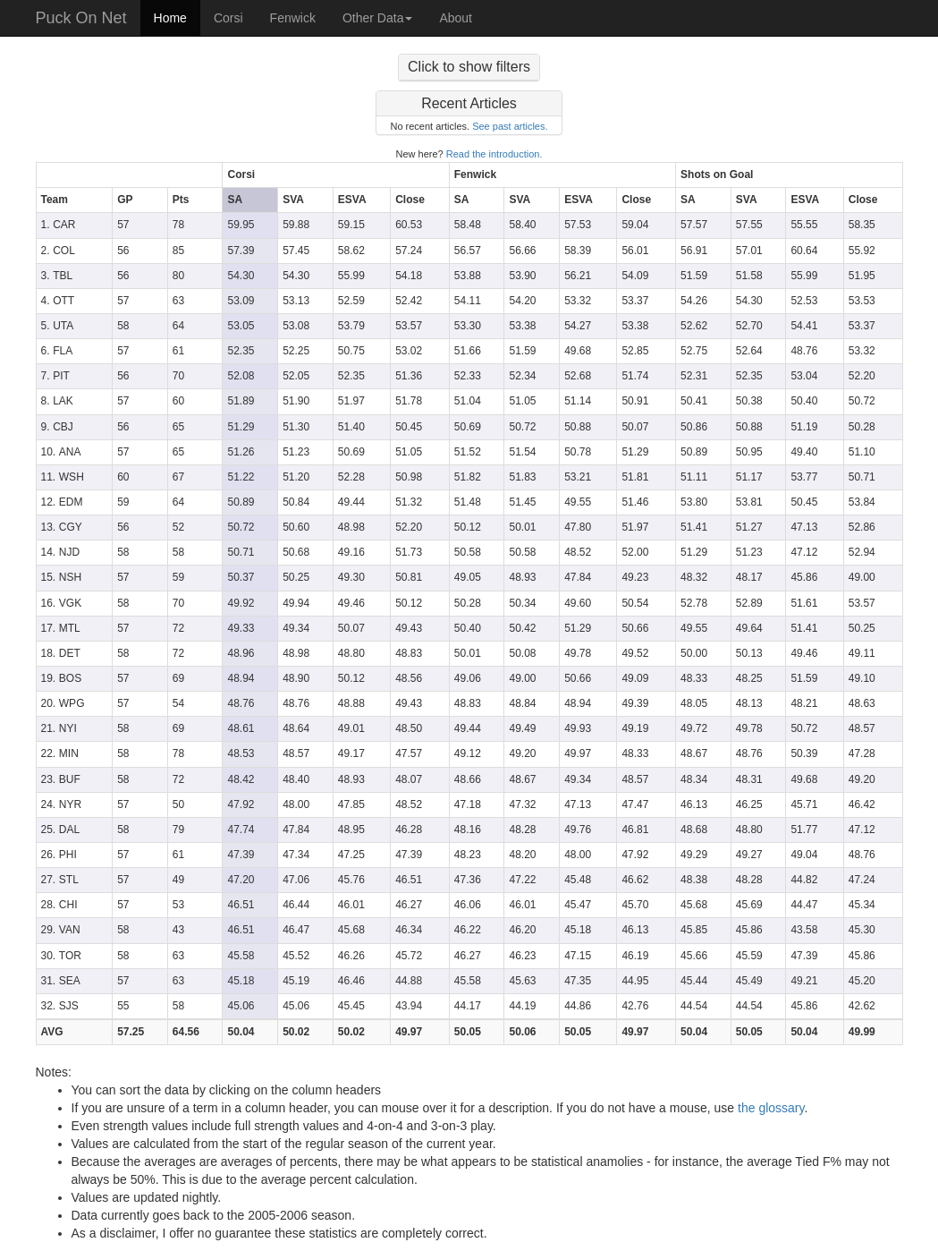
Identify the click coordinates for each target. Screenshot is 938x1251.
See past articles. (509, 126)
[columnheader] (129, 175)
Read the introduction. (494, 154)
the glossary (771, 1108)
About (455, 18)
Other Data (377, 18)
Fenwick (293, 18)
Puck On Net (81, 18)
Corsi (228, 18)
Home (170, 18)
